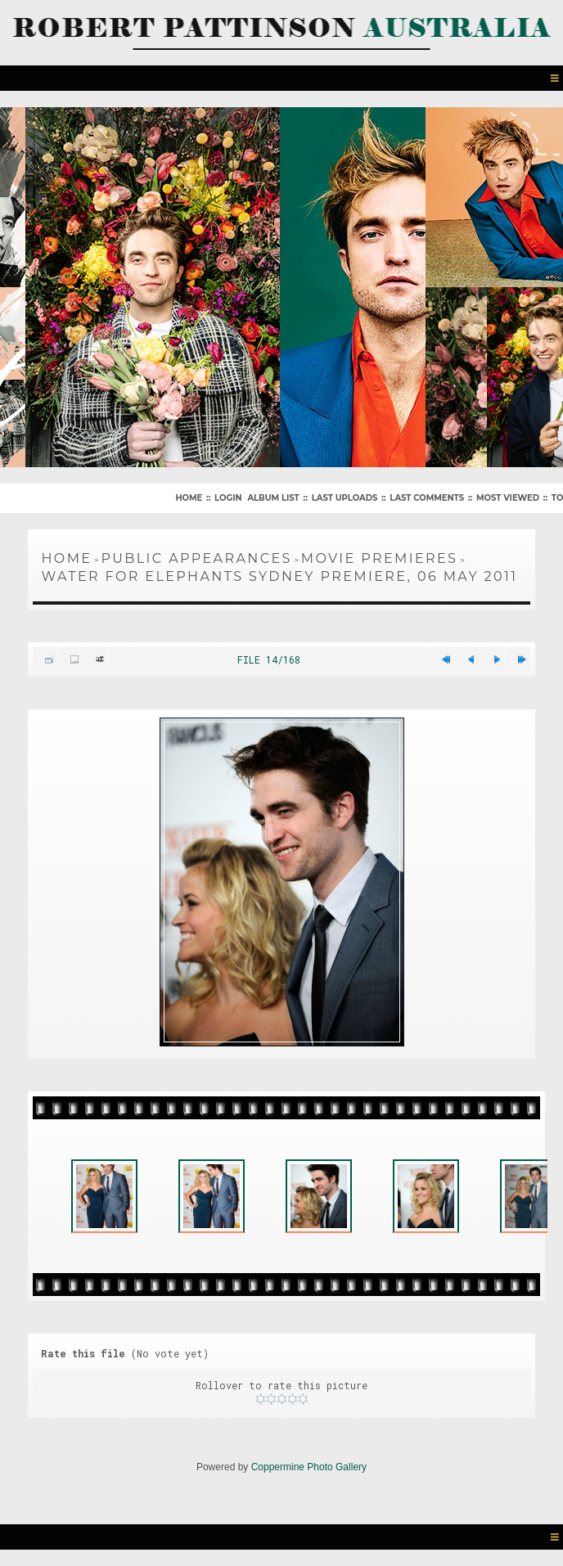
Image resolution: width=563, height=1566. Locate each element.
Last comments (427, 498)
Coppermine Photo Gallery (309, 1467)
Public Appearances (196, 558)
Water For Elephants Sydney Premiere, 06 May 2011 (279, 576)
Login (227, 498)
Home (188, 498)
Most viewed (507, 498)
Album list (273, 498)
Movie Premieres (379, 558)
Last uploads (345, 498)
